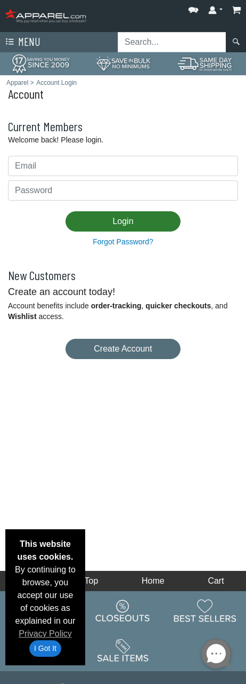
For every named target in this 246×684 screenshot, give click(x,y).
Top (92, 580)
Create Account (123, 348)
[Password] (123, 190)
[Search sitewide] (172, 42)
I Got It (45, 648)
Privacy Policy (45, 633)
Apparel (17, 82)
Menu (21, 42)
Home (153, 580)
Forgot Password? (123, 241)
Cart (216, 580)
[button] (193, 7)
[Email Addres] (123, 166)
